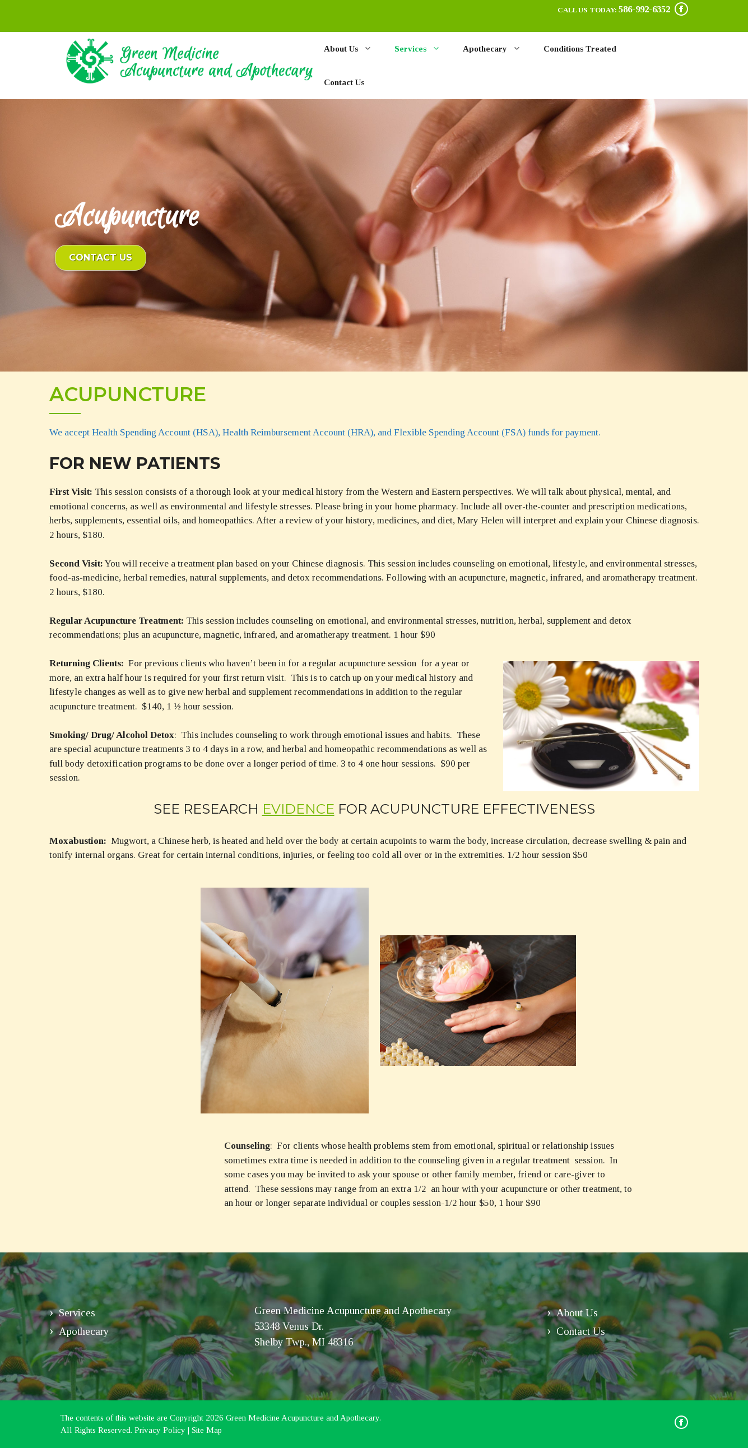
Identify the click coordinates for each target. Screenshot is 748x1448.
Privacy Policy (159, 1430)
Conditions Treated (579, 48)
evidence (298, 809)
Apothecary (497, 49)
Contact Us (344, 82)
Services (423, 49)
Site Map (207, 1430)
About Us (353, 49)
